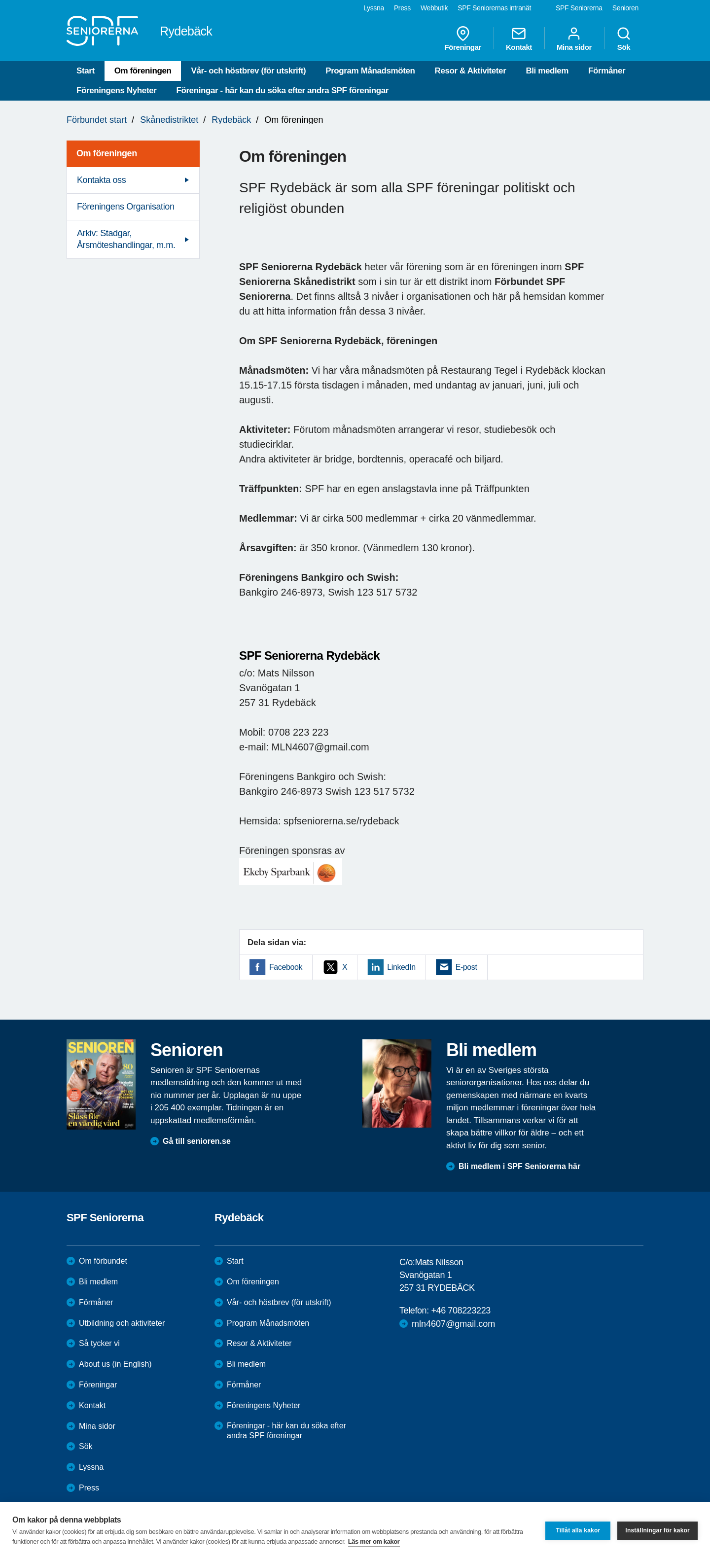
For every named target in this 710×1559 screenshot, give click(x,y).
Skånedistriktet (169, 119)
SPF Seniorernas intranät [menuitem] (494, 8)
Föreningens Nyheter (116, 90)
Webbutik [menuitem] (434, 8)
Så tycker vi (99, 1343)
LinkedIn (401, 967)
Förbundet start (97, 119)
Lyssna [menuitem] (373, 8)
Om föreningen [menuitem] (106, 153)
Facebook (285, 967)
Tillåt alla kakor (578, 1530)
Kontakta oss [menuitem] (101, 180)
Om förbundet (103, 1261)
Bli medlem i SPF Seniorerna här (519, 1166)
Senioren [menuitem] (625, 8)
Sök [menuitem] (623, 38)
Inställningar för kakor (657, 1530)
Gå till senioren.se (197, 1141)
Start (85, 70)
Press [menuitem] (402, 8)
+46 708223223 (460, 1310)
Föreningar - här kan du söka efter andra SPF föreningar (282, 90)
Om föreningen (143, 70)
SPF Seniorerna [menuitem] (579, 8)
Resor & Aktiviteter (470, 70)
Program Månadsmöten (370, 70)
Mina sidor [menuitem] (574, 38)
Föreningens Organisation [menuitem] (126, 207)
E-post (466, 967)
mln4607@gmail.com (453, 1324)
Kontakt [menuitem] (519, 38)
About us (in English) (115, 1364)
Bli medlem (547, 70)
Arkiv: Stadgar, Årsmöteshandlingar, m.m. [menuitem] (126, 238)
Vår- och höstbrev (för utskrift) (248, 70)
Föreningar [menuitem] (463, 38)
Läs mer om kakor (374, 1541)
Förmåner (606, 70)
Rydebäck (231, 119)
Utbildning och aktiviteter (122, 1323)
